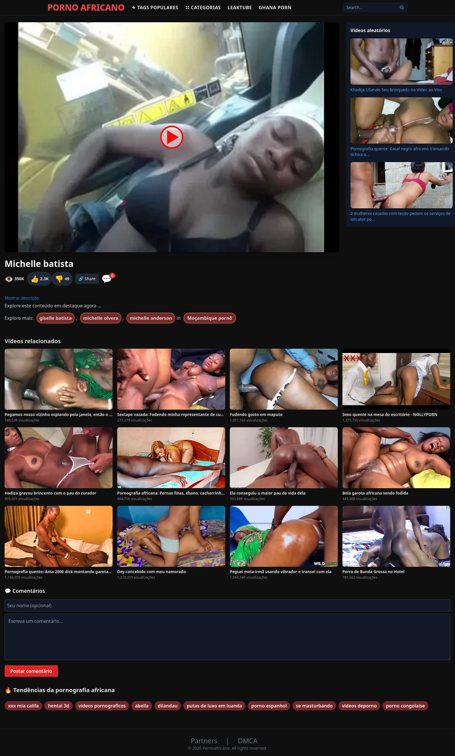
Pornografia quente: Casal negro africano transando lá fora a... (399, 151)
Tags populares (154, 7)
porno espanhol (269, 706)
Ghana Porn (275, 7)
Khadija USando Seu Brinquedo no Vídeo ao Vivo (396, 89)
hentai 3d (58, 706)
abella (141, 706)
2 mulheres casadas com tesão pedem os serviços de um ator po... (400, 216)
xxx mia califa (23, 706)
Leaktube (240, 7)
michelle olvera (100, 318)
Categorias (203, 7)
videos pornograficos (102, 706)
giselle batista (56, 318)
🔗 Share (87, 278)
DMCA (247, 740)
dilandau (168, 706)
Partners (205, 740)
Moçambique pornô (209, 318)
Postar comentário (31, 671)
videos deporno (359, 706)
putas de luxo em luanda (214, 706)
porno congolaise (405, 706)
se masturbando (314, 706)
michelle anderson (151, 318)
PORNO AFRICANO (85, 7)
